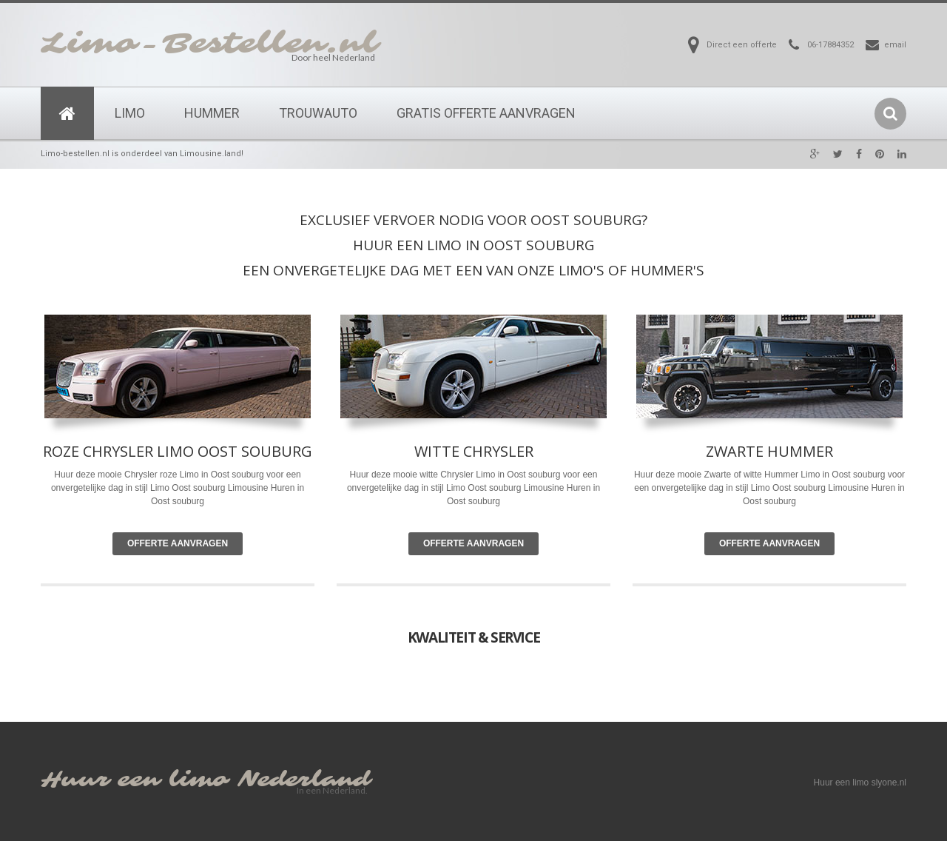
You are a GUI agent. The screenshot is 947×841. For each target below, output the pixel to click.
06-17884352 (830, 45)
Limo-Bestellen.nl (209, 43)
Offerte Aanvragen (177, 543)
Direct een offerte (742, 45)
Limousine (544, 488)
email (895, 45)
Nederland (304, 780)
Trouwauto (318, 113)
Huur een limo (135, 780)
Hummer (212, 113)
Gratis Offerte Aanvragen (486, 113)
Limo (130, 113)
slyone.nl (889, 782)
